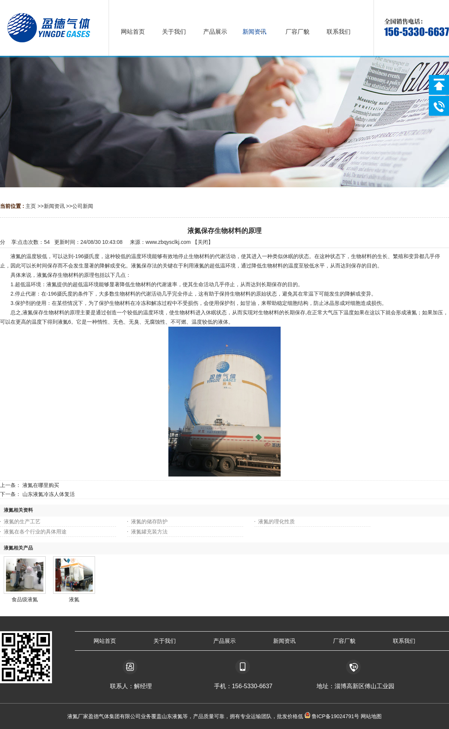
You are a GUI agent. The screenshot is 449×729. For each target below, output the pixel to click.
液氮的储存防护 (149, 521)
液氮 (74, 599)
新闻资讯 (54, 206)
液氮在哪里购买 (40, 485)
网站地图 (371, 716)
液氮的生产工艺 (22, 521)
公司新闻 (82, 206)
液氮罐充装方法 (149, 532)
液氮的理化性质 (276, 521)
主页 (30, 206)
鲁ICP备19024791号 (335, 716)
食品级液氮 (25, 599)
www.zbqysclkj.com (168, 242)
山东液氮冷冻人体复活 (48, 494)
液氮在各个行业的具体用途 (35, 532)
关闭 (203, 242)
